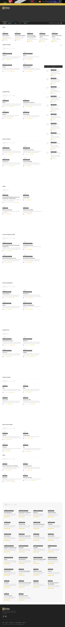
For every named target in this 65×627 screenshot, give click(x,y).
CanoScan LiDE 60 (51, 536)
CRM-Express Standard (37, 571)
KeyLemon (4, 114)
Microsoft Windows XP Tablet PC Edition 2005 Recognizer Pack (10, 246)
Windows (10, 23)
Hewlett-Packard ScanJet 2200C (25, 536)
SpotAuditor (50, 524)
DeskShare (26, 118)
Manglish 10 (35, 512)
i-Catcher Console (22, 524)
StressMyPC (35, 547)
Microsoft (26, 249)
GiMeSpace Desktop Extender (28, 305)
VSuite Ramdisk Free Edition (20, 35)
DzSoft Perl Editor (7, 571)
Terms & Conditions (18, 622)
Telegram (26, 71)
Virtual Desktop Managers (7, 303)
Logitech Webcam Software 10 (28, 102)
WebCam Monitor (26, 114)
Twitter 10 (4, 55)
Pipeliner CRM (5, 399)
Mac (16, 23)
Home (5, 23)
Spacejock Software (6, 392)
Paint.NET (4, 435)
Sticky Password (7, 536)
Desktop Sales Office (27, 399)
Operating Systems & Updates (7, 243)
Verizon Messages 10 (8, 512)
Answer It (4, 67)
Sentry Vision (6, 524)
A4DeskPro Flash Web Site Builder (39, 559)
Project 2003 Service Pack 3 (28, 245)
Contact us (13, 4)
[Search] (54, 23)
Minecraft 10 (4, 477)
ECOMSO (26, 470)
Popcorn (24, 55)
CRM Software (21, 569)
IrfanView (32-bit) (26, 435)
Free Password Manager (27, 161)
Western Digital (6, 40)
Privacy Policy (12, 622)
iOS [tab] (10, 48)
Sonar (3, 388)
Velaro (24, 388)
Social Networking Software (7, 53)
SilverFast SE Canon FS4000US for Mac (56, 153)
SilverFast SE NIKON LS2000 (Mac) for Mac (56, 135)
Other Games (5, 475)
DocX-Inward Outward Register (24, 571)
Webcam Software (5, 100)
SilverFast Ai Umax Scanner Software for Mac (55, 125)
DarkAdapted (21, 547)
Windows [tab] (4, 48)
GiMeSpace (26, 309)
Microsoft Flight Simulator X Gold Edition (10, 466)
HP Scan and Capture (54, 115)
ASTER (49, 547)
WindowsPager (26, 293)
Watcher (4, 102)
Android (26, 23)
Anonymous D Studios (27, 480)
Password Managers (6, 159)
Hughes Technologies (6, 71)
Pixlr (24, 447)
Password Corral (5, 161)
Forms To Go (4, 352)
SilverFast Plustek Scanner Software (57, 36)
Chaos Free (50, 571)
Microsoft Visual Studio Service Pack (9, 258)
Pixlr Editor (4, 447)
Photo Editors (5, 433)
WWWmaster (25, 340)
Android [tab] (14, 48)
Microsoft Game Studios (7, 481)
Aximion (5, 559)
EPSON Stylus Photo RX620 (28, 210)
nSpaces (4, 305)
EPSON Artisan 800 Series (7, 210)
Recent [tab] (53, 66)
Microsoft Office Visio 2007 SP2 (29, 258)
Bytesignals (5, 309)
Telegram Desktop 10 (27, 67)
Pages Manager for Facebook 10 (25, 512)
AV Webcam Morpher (52, 512)
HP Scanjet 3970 (36, 536)
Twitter (5, 59)
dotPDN (5, 439)
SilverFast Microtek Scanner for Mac (55, 144)
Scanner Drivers (30, 33)
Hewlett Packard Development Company (9, 202)
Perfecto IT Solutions (21, 624)
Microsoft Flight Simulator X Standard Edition (53, 584)
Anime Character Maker (27, 477)
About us (9, 4)
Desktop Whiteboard (6, 293)
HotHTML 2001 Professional (7, 340)
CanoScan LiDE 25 (26, 197)
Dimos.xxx (26, 59)
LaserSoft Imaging (31, 41)
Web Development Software (7, 350)
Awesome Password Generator (39, 524)
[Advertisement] (30, 13)
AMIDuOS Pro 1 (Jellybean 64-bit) (10, 547)
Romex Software (18, 40)
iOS (20, 23)
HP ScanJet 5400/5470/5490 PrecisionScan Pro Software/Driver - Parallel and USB (11, 198)
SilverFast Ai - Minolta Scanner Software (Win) (31, 36)
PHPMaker (25, 352)
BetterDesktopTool (22, 559)
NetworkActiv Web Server (53, 559)
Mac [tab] (7, 48)
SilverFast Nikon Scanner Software (44, 36)
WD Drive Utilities (5, 35)
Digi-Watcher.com (6, 106)
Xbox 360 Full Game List (27, 466)
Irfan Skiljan (26, 438)
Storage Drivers (5, 33)
